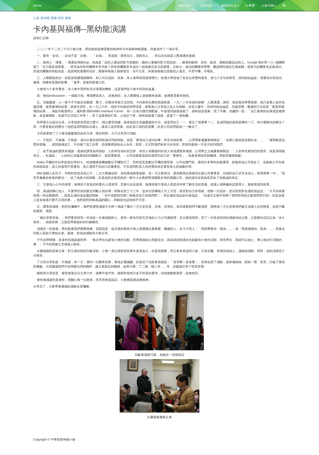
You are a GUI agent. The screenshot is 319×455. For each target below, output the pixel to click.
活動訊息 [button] (207, 5)
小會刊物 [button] (268, 5)
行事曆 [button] (250, 5)
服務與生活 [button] (230, 5)
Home (37, 5)
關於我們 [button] (186, 5)
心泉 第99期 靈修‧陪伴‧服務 (52, 18)
